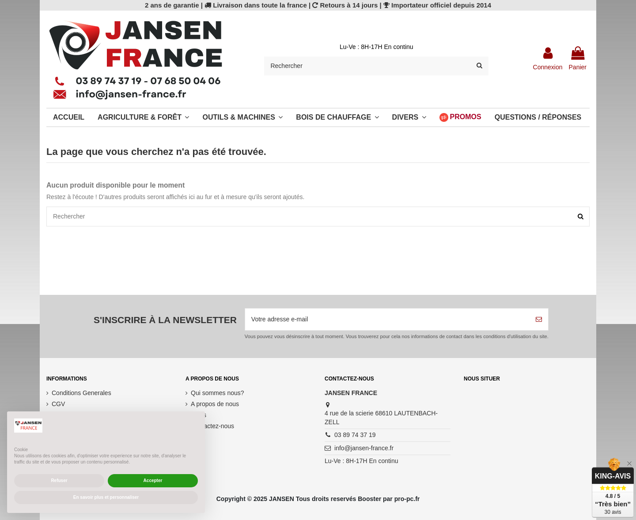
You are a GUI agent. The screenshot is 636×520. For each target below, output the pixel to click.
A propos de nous (215, 403)
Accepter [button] (153, 480)
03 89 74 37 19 (354, 434)
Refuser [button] (59, 480)
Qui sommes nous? (217, 392)
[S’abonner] (539, 319)
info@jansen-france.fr (364, 448)
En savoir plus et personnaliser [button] (106, 497)
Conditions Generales (81, 392)
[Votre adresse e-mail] (387, 319)
